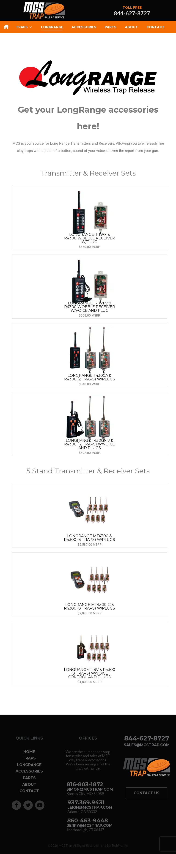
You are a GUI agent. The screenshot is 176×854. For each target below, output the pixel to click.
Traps (29, 758)
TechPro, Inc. (120, 845)
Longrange (29, 765)
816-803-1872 (84, 784)
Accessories (29, 771)
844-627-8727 (132, 13)
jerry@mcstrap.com (90, 826)
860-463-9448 (87, 820)
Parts (29, 778)
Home (29, 752)
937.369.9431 (86, 802)
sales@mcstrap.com (147, 745)
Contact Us (147, 793)
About (29, 784)
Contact (29, 791)
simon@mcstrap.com (89, 789)
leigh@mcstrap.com (89, 807)
